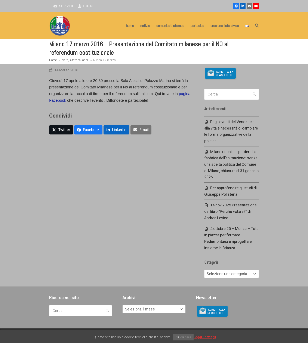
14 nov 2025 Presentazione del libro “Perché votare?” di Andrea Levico (230, 211)
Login (85, 6)
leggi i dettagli (205, 337)
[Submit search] (254, 94)
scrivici (63, 6)
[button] (257, 25)
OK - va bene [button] (183, 337)
